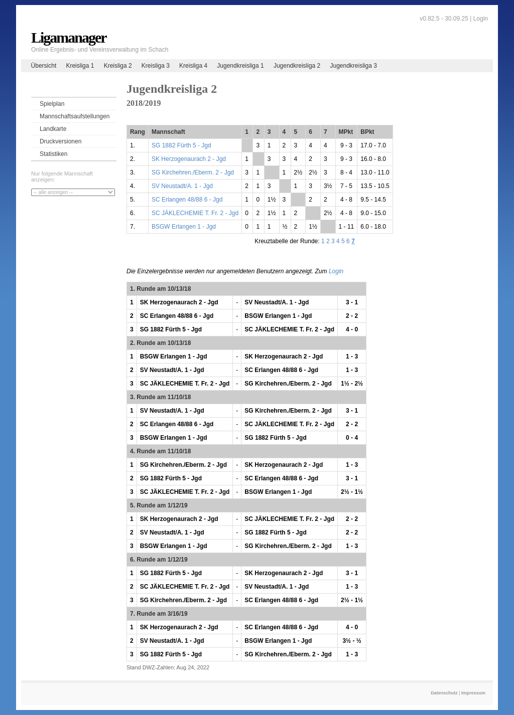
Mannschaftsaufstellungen (74, 116)
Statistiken (53, 153)
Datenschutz (444, 692)
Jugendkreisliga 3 (353, 65)
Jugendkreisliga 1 (240, 65)
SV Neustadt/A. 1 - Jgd (182, 186)
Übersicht (44, 65)
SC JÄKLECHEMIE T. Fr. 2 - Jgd (195, 213)
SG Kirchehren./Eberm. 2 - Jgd (193, 172)
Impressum (473, 692)
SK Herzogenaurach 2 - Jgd (189, 158)
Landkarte (53, 128)
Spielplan (52, 103)
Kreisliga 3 (156, 65)
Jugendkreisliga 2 (297, 65)
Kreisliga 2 (118, 65)
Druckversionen (60, 141)
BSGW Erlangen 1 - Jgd (184, 226)
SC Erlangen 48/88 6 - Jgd (187, 199)
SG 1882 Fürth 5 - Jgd (181, 145)
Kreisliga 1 (80, 65)
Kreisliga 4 (193, 65)
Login (480, 18)
